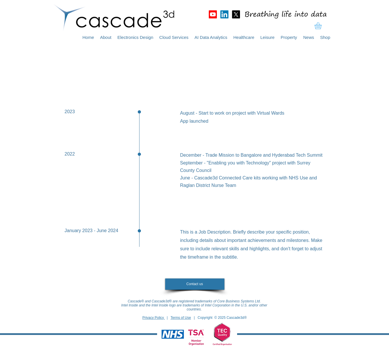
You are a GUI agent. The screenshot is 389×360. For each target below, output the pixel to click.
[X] (236, 14)
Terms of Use (181, 318)
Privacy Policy (153, 318)
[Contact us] (194, 284)
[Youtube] (213, 14)
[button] (322, 25)
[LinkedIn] (224, 14)
